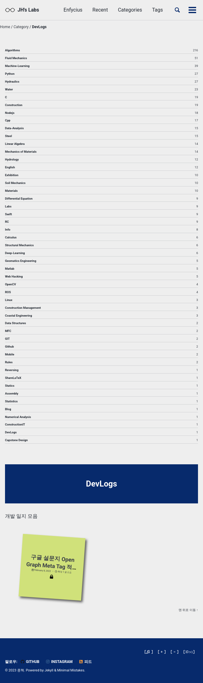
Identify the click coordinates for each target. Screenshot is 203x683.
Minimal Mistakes (71, 670)
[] (189, 652)
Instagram (59, 662)
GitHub (29, 662)
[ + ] (162, 652)
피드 (85, 662)
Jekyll (48, 670)
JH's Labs (28, 10)
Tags (157, 10)
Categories (130, 10)
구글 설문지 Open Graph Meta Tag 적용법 (52, 565)
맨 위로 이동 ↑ (188, 610)
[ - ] (175, 652)
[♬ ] (148, 652)
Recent (100, 10)
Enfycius (73, 10)
